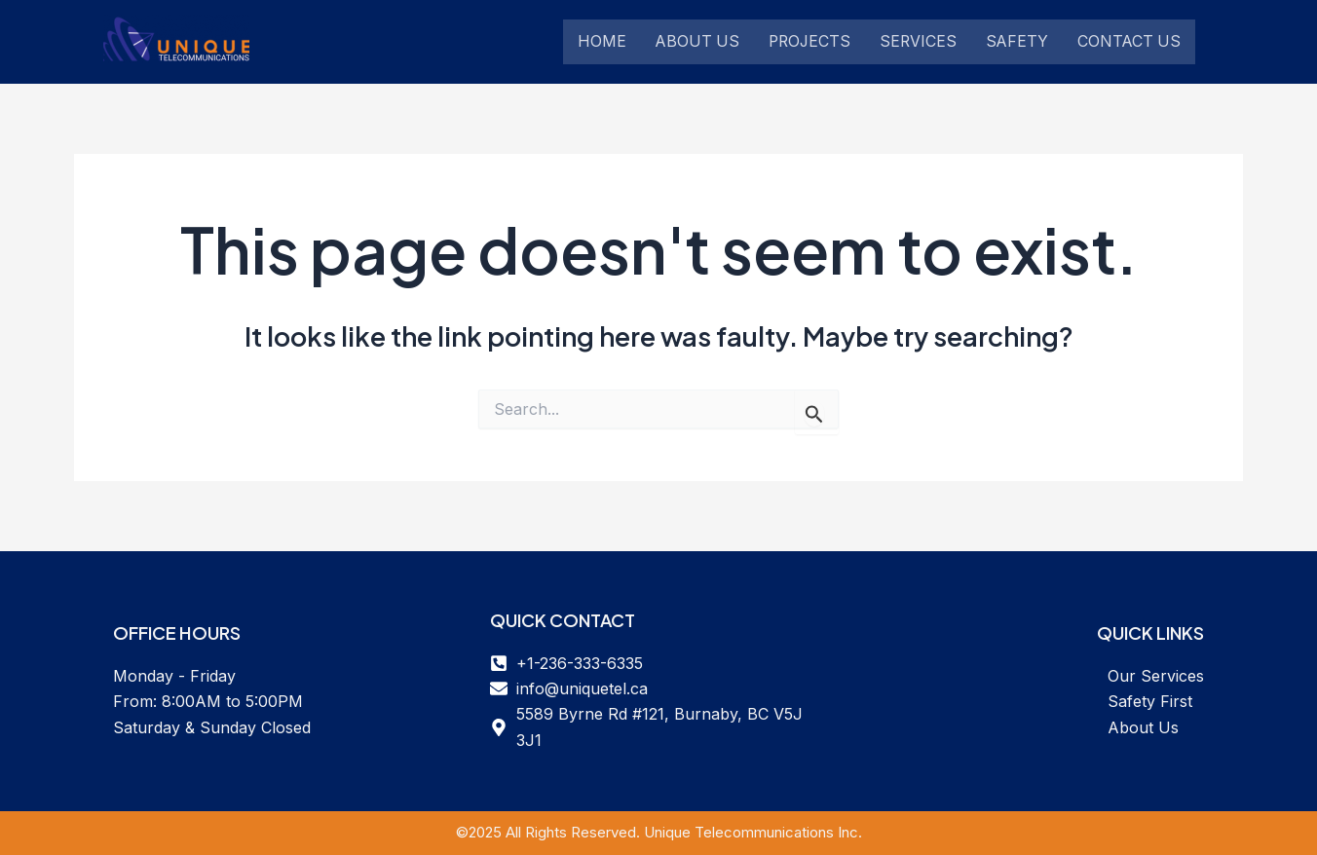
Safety (1023, 42)
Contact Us (1136, 42)
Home (602, 42)
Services (923, 42)
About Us (698, 42)
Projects (813, 42)
